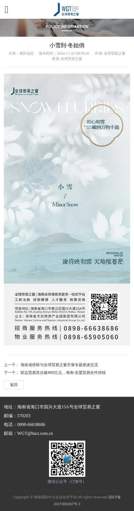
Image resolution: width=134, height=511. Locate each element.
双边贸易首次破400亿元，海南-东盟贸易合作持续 (63, 372)
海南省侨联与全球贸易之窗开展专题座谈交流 (59, 364)
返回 (14, 384)
